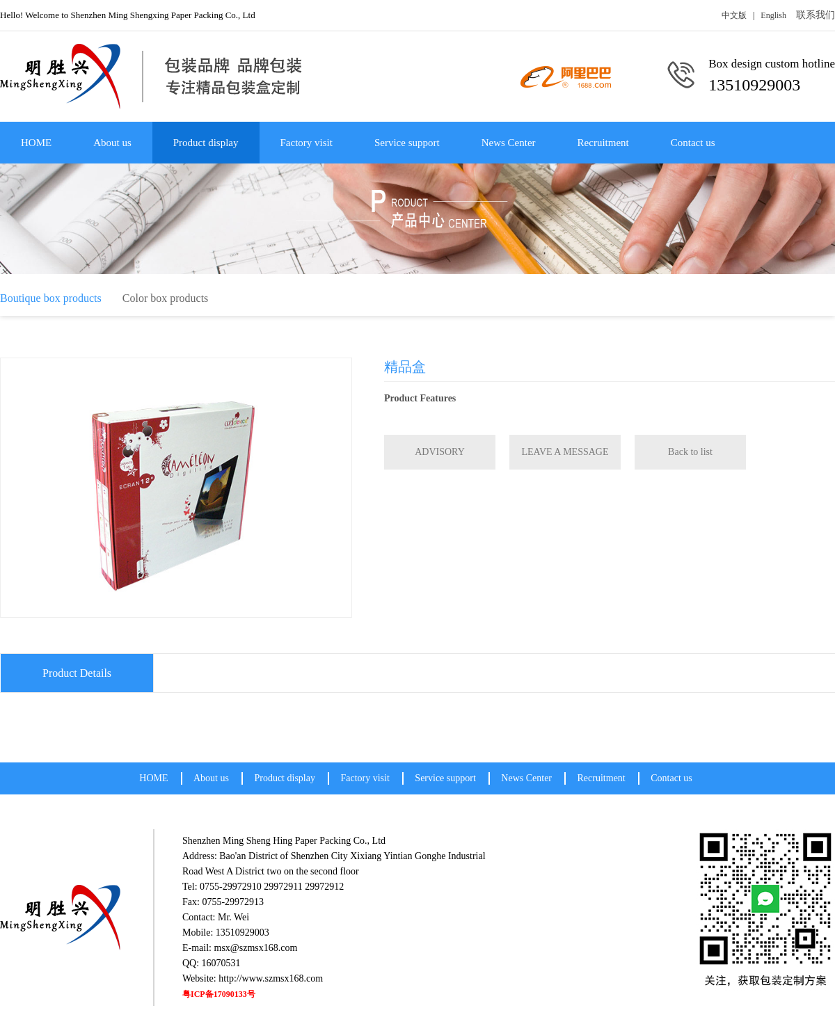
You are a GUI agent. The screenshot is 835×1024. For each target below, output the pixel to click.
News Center (509, 142)
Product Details (76, 673)
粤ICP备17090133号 (218, 994)
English (773, 15)
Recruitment (603, 142)
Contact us (693, 142)
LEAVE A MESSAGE (565, 452)
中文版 (734, 15)
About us (112, 142)
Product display (206, 142)
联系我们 (815, 15)
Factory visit (306, 142)
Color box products (165, 298)
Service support (407, 142)
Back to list (690, 452)
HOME (36, 142)
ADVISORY (440, 452)
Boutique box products (51, 298)
